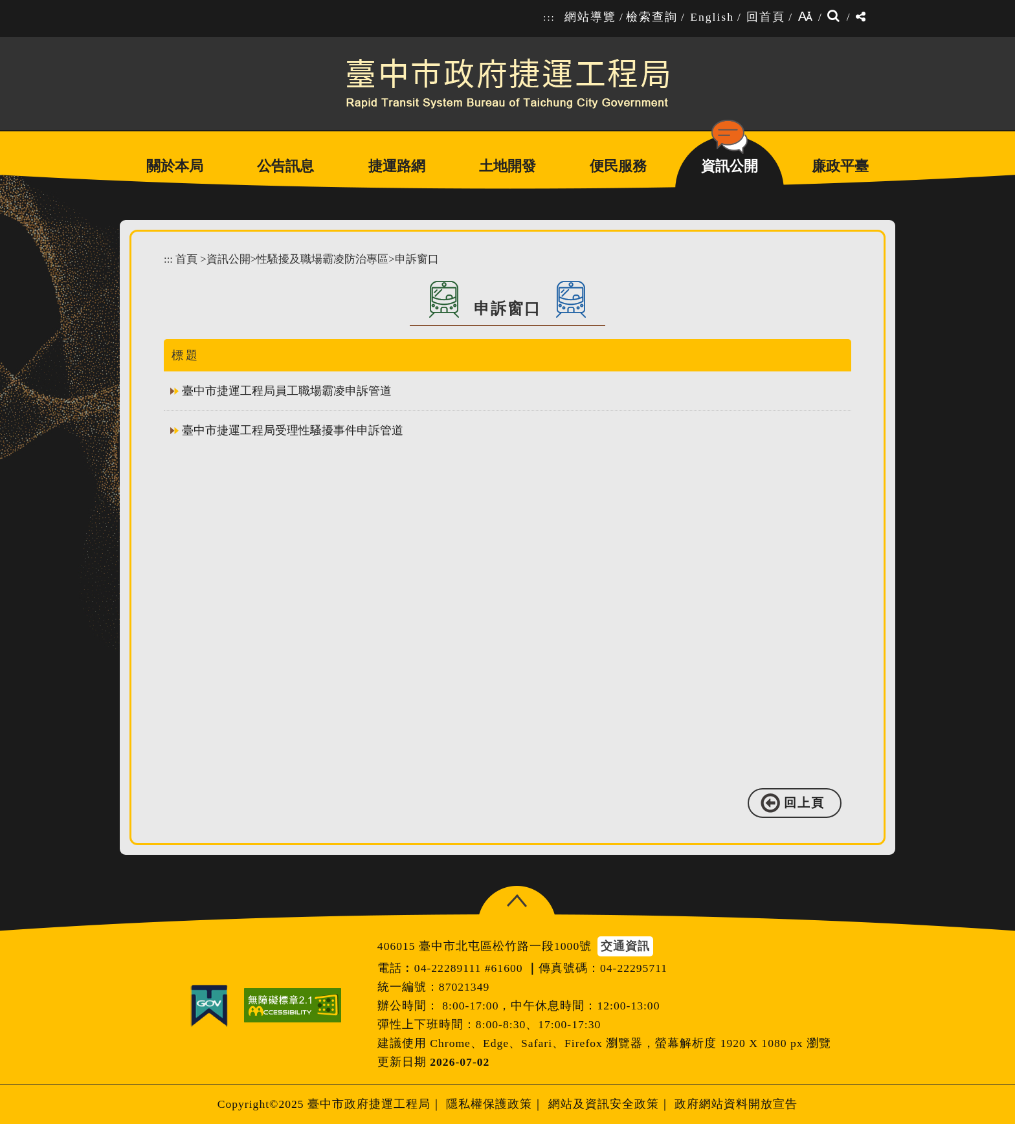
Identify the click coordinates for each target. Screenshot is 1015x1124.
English (712, 16)
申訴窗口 (417, 259)
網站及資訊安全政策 (603, 1103)
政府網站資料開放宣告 (736, 1103)
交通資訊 (625, 946)
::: (549, 17)
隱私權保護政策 (489, 1103)
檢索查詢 (652, 16)
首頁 (186, 259)
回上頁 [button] (804, 803)
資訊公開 (228, 259)
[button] (516, 901)
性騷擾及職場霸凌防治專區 (322, 259)
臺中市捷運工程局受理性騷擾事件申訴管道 (292, 430)
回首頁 (765, 16)
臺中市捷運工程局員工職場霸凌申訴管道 (287, 390)
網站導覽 (590, 16)
